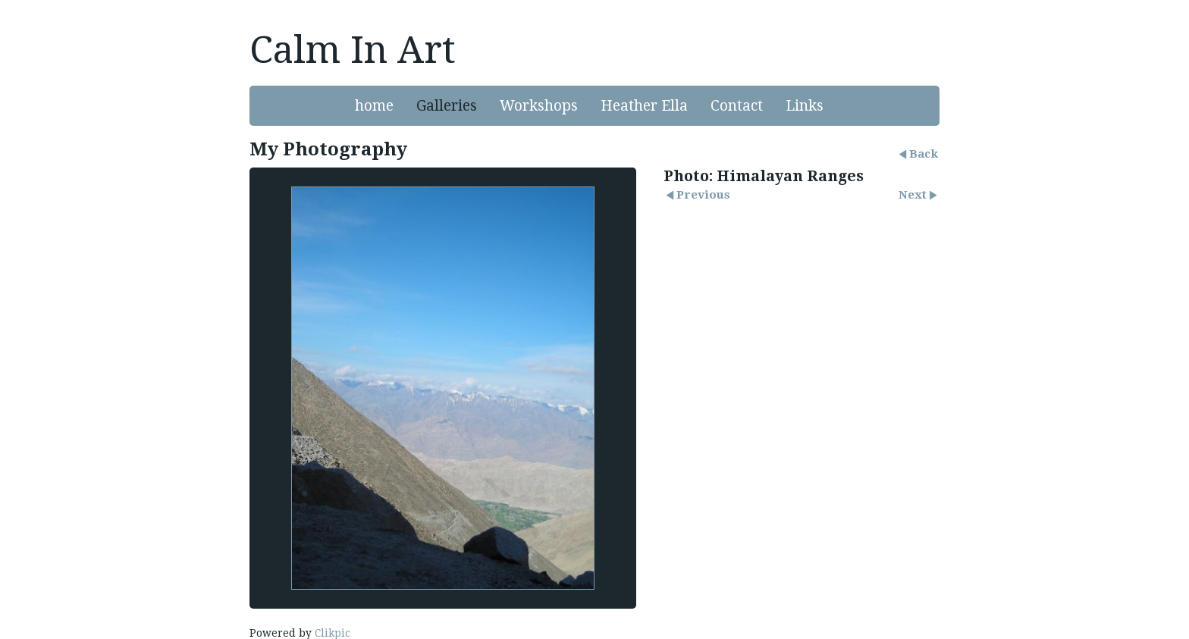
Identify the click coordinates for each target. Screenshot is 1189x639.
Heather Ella (644, 105)
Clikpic (332, 633)
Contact (737, 105)
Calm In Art (352, 50)
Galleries (446, 105)
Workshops (539, 105)
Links (805, 105)
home (374, 105)
